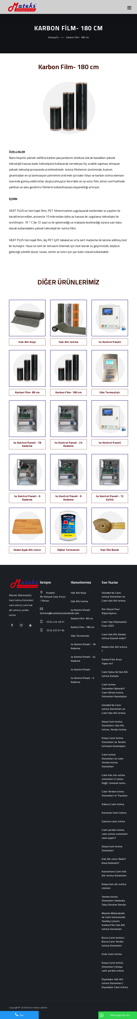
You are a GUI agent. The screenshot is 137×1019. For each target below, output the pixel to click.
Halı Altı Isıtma (79, 601)
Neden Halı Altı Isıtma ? (114, 649)
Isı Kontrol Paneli (80, 610)
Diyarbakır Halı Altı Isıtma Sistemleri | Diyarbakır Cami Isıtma (115, 983)
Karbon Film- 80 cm (82, 619)
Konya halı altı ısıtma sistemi (114, 886)
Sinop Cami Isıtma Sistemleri (112, 848)
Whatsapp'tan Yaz (115, 1015)
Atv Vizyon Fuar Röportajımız (111, 611)
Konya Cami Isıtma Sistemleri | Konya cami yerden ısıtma (113, 967)
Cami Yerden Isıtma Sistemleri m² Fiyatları (115, 794)
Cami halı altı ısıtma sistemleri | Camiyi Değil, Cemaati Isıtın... (114, 779)
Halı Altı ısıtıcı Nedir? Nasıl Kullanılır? (114, 861)
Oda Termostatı (80, 636)
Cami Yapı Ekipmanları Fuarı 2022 (114, 624)
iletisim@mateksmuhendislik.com (59, 613)
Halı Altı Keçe (78, 593)
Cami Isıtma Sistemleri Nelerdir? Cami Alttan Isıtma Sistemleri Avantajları (114, 690)
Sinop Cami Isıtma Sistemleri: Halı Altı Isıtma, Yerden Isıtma (114, 726)
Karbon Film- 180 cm (82, 627)
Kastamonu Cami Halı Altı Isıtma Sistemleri (114, 873)
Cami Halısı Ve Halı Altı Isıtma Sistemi (115, 674)
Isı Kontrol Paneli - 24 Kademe (83, 659)
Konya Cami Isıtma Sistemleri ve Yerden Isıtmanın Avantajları (114, 742)
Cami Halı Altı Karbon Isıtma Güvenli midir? (114, 636)
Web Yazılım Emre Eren (20, 1012)
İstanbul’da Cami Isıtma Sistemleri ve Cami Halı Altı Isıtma (113, 597)
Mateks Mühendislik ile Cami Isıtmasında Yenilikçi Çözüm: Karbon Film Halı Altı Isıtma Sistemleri (113, 921)
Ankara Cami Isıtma (113, 804)
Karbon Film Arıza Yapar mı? (112, 661)
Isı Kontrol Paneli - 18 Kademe (83, 646)
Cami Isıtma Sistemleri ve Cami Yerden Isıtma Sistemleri (112, 760)
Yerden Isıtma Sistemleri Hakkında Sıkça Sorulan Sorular (114, 901)
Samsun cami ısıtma (113, 821)
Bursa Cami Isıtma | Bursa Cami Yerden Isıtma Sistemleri (113, 942)
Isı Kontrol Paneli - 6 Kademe (82, 680)
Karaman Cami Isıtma (114, 813)
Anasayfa (53, 37)
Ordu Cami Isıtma (112, 954)
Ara (19, 1015)
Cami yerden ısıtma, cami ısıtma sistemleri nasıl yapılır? (115, 834)
